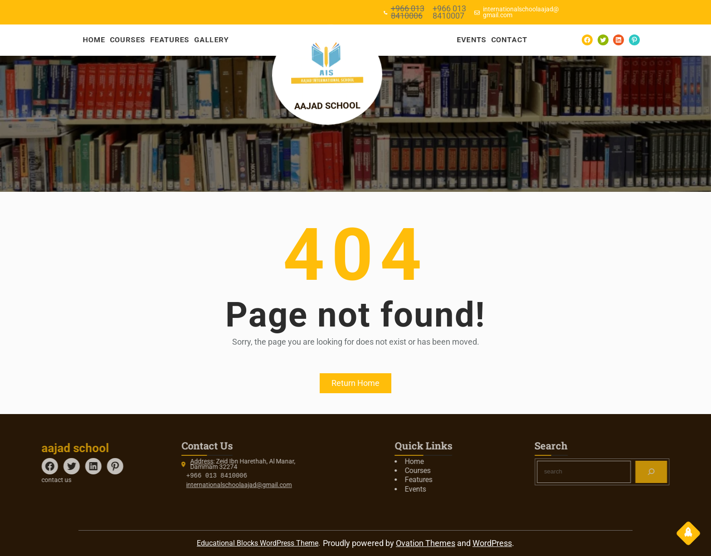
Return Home (355, 383)
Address (138, 461)
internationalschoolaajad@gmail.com (176, 484)
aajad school (332, 105)
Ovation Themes (425, 543)
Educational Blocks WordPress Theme (257, 543)
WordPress (492, 543)
